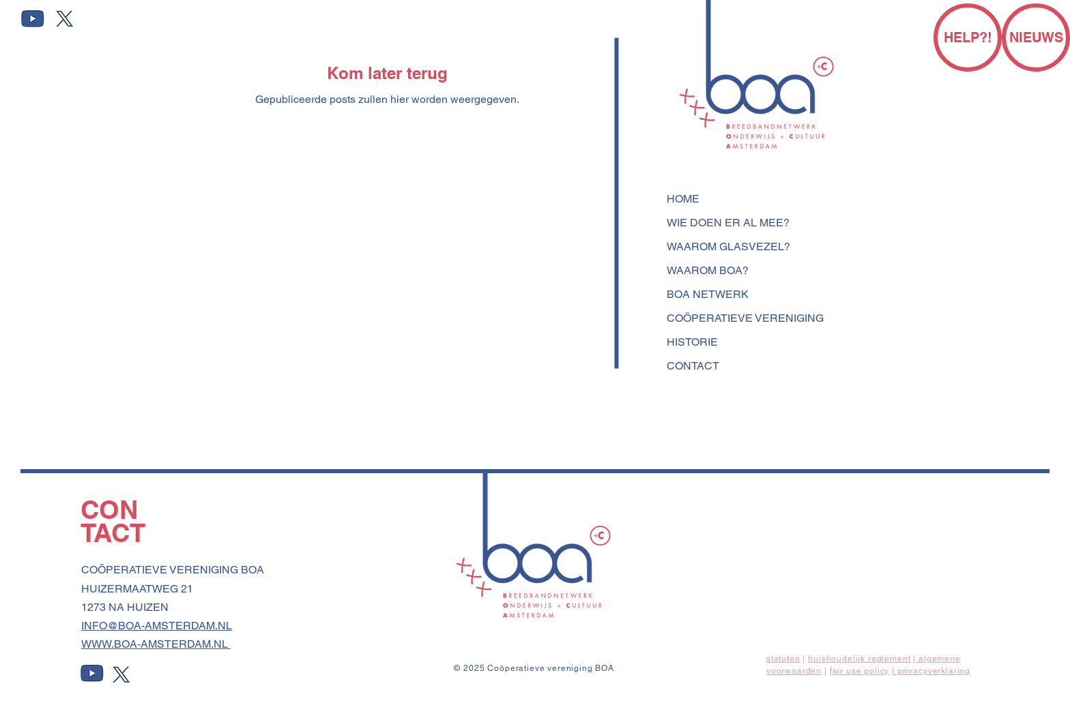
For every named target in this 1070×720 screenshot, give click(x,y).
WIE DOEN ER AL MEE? (728, 222)
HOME (683, 198)
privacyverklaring (933, 671)
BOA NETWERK (708, 294)
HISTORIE (692, 341)
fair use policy (860, 671)
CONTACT (693, 365)
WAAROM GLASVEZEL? (728, 246)
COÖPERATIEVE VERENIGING (745, 318)
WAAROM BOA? (708, 270)
